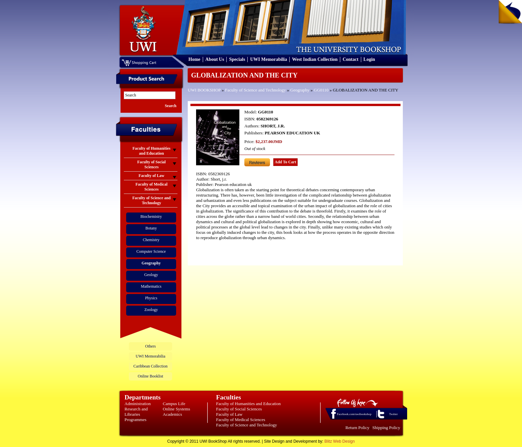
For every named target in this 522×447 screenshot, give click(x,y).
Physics (151, 298)
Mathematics (151, 286)
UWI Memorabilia (268, 59)
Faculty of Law (229, 414)
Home (194, 59)
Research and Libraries (136, 411)
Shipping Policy (386, 427)
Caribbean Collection (150, 366)
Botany (151, 228)
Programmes (135, 419)
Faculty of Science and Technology (255, 89)
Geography (300, 89)
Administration (138, 403)
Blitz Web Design (340, 441)
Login (369, 59)
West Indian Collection (315, 59)
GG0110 (321, 89)
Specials (237, 59)
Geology (151, 274)
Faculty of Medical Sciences (240, 419)
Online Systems (176, 408)
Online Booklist (150, 376)
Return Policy (358, 427)
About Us (214, 59)
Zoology (151, 309)
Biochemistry (151, 216)
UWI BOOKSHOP (204, 89)
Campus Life (174, 403)
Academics (172, 414)
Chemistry (151, 239)
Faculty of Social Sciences (239, 408)
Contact (350, 59)
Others (150, 346)
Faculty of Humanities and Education (248, 403)
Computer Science (151, 251)
